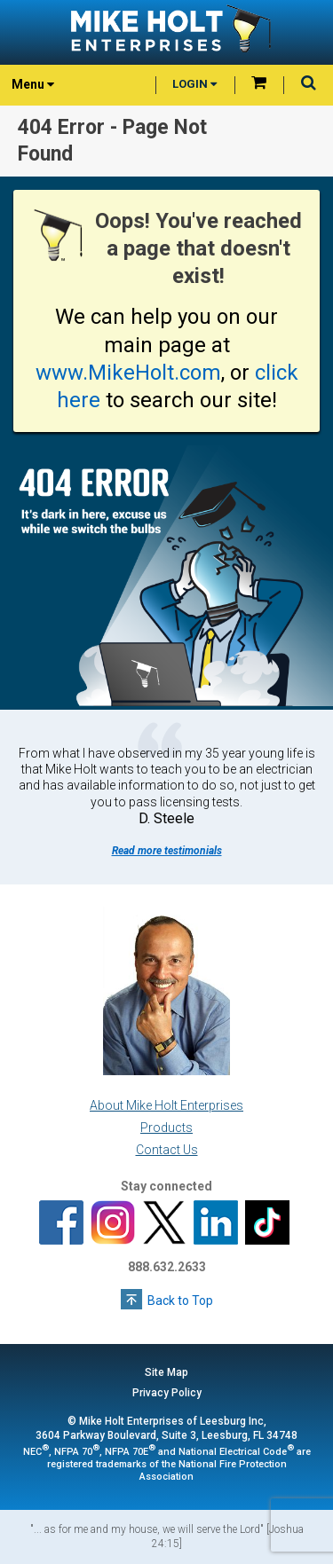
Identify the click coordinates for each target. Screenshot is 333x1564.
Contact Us (167, 1150)
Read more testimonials (167, 851)
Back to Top (180, 1300)
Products (166, 1127)
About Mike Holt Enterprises (166, 1105)
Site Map (166, 1372)
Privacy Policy (167, 1393)
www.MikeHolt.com (128, 372)
